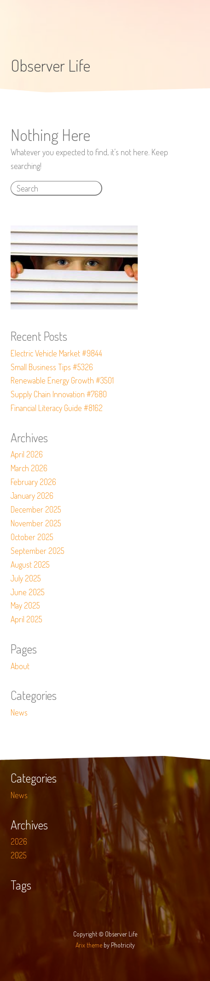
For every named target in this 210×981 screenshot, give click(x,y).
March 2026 (29, 468)
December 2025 (36, 509)
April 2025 (26, 619)
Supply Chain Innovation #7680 (59, 394)
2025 (19, 855)
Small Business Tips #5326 (52, 367)
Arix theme (89, 945)
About (20, 666)
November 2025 (36, 523)
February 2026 (33, 482)
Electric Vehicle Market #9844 (56, 353)
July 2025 (26, 578)
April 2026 (27, 454)
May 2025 (25, 605)
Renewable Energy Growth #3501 (62, 380)
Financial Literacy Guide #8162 (57, 408)
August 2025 (30, 564)
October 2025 (32, 537)
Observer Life (50, 65)
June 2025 (28, 592)
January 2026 (32, 495)
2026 (19, 841)
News (19, 712)
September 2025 (37, 551)
